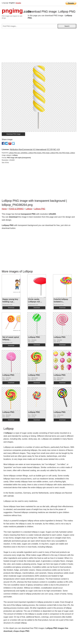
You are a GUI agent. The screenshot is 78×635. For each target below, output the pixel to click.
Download (11, 307)
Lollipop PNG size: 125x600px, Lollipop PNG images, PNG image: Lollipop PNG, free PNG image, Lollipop (42, 153)
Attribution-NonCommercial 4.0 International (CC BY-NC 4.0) (35, 149)
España (18, 3)
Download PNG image (13, 134)
